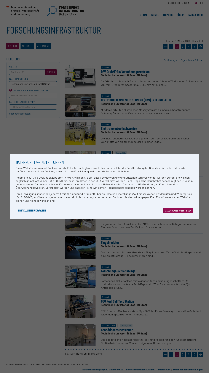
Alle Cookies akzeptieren (178, 210)
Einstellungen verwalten (32, 210)
